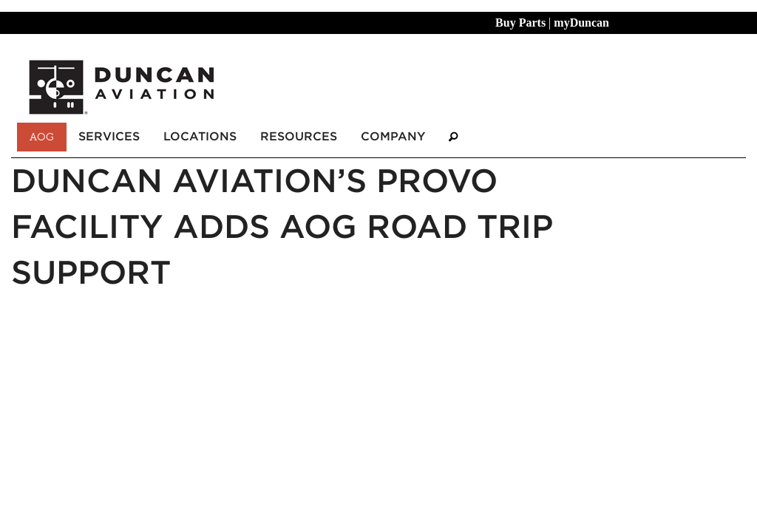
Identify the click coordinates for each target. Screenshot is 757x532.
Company (393, 136)
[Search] (453, 137)
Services (109, 136)
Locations (200, 136)
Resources (298, 136)
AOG (42, 136)
